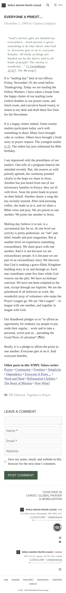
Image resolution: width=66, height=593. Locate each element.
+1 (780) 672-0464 (36, 559)
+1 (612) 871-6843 (37, 517)
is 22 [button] (7, 146)
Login (6, 579)
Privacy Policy (28, 579)
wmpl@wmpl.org (55, 517)
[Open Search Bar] (47, 5)
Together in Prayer (39, 395)
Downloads (16, 579)
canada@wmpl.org (54, 559)
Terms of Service (43, 579)
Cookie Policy (57, 579)
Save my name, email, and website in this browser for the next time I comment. (34, 461)
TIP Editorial (16, 395)
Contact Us (33, 583)
